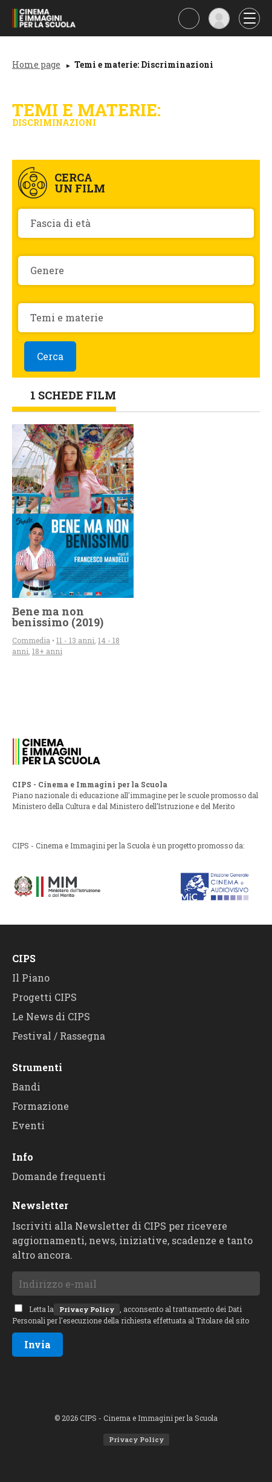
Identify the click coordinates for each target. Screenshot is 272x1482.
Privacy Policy (86, 1309)
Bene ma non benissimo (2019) (57, 616)
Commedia (31, 640)
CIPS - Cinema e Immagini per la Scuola (48, 18)
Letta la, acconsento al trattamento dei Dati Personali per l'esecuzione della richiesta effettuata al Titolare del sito (130, 1314)
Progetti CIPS (44, 997)
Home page (36, 64)
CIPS (24, 958)
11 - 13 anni (75, 640)
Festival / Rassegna (58, 1035)
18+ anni (47, 651)
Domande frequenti (59, 1176)
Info (22, 1156)
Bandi (26, 1086)
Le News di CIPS (51, 1016)
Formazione (40, 1106)
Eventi (28, 1125)
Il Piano (31, 977)
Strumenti (37, 1067)
